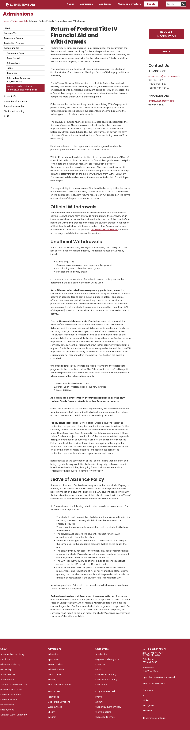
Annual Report (7, 673)
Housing (52, 678)
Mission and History (10, 663)
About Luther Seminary (12, 653)
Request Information (166, 33)
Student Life (10, 95)
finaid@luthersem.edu (161, 99)
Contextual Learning (105, 673)
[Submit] (183, 4)
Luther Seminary (20, 4)
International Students (15, 100)
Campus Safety (8, 698)
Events (98, 695)
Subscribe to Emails (105, 715)
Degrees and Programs (107, 658)
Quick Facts (6, 658)
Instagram (148, 704)
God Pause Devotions (59, 700)
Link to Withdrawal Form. (104, 228)
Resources (12, 71)
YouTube (147, 709)
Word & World (55, 705)
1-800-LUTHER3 (150, 669)
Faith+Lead (53, 695)
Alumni (99, 700)
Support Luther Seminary (108, 705)
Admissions (54, 653)
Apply (166, 50)
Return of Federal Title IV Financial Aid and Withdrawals (22, 87)
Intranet (52, 715)
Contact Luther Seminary (13, 713)
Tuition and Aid (19, 19)
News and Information (11, 688)
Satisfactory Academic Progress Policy (19, 78)
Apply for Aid (13, 56)
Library (51, 710)
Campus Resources (10, 693)
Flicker (146, 699)
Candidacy (101, 683)
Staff (6, 115)
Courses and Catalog (106, 678)
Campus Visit (10, 31)
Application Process (14, 41)
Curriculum (101, 663)
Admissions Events (13, 36)
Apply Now (53, 658)
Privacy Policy (7, 703)
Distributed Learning (14, 110)
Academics (101, 653)
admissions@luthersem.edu (164, 75)
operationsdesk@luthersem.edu (159, 675)
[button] (42, 37)
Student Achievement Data (14, 683)
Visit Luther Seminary (154, 682)
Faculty (99, 668)
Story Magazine (103, 710)
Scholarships (13, 61)
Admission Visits (56, 668)
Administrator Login (155, 716)
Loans (10, 66)
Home (6, 19)
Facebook (148, 688)
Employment (7, 708)
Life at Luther (54, 673)
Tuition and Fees (15, 51)
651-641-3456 (150, 661)
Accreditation (7, 678)
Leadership (6, 668)
